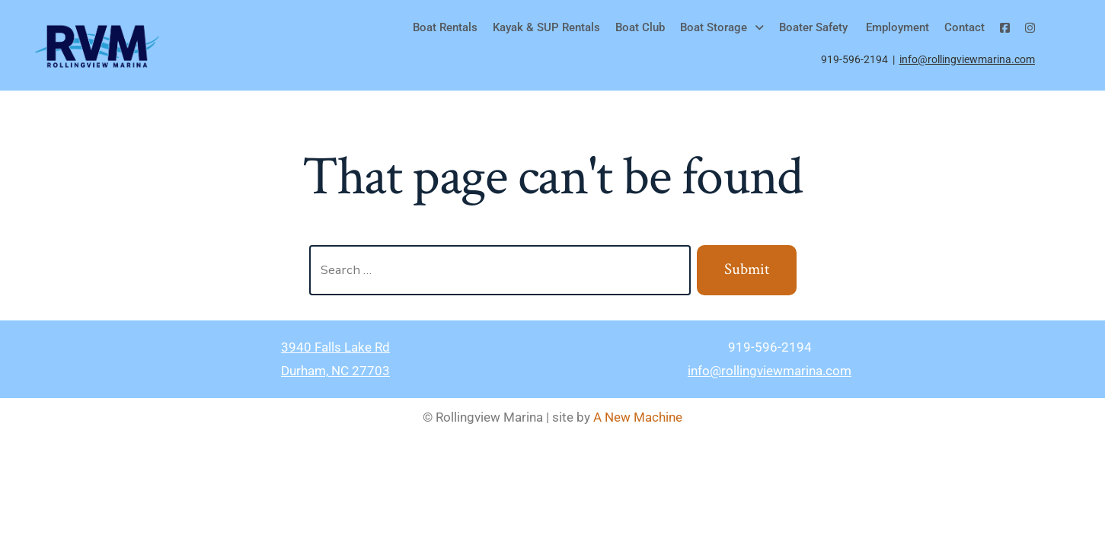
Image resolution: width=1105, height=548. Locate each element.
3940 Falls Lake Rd (335, 347)
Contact (964, 27)
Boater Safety (813, 27)
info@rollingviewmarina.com (967, 59)
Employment (896, 27)
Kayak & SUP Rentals (546, 27)
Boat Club (640, 27)
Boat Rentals (445, 27)
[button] (721, 28)
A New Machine (637, 417)
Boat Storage (722, 27)
